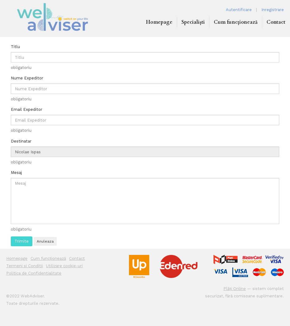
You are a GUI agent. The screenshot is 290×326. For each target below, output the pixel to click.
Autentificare (239, 9)
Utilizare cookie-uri (64, 266)
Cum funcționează (236, 22)
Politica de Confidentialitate (33, 273)
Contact (276, 22)
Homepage (159, 22)
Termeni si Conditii (24, 266)
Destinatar (21, 141)
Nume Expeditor (27, 78)
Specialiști (193, 22)
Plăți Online (234, 288)
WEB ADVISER (52, 17)
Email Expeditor (26, 109)
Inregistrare (272, 9)
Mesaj (16, 172)
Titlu (15, 46)
